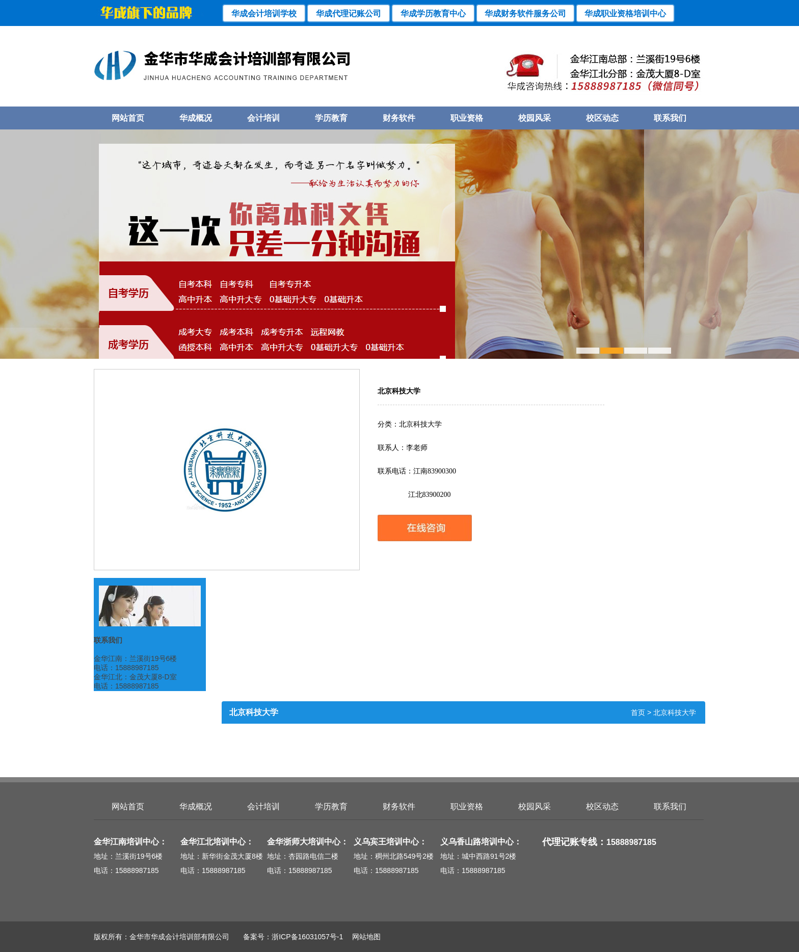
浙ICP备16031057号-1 (307, 937)
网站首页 (128, 118)
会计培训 (263, 118)
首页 (638, 712)
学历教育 (331, 118)
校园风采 (534, 118)
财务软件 (399, 118)
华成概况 (195, 118)
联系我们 (670, 118)
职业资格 (466, 118)
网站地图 (363, 937)
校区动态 (602, 118)
